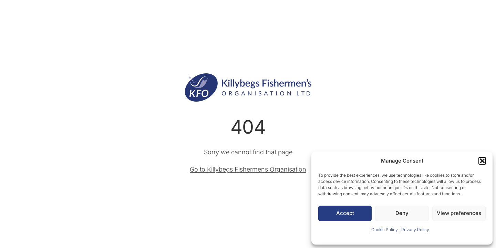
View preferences (459, 213)
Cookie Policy (384, 229)
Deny (402, 213)
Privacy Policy (415, 229)
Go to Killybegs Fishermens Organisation (248, 169)
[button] (482, 160)
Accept (345, 213)
